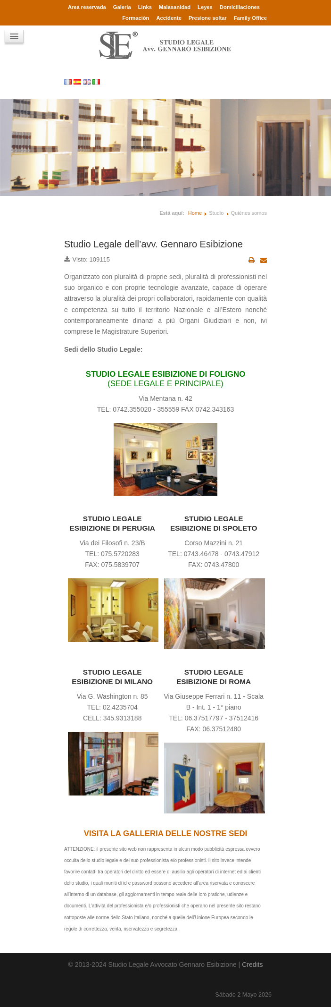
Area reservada (87, 7)
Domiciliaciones (240, 7)
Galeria (122, 7)
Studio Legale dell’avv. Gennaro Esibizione (153, 244)
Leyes (205, 7)
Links (145, 7)
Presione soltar (208, 18)
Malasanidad (174, 7)
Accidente (168, 18)
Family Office (250, 18)
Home (195, 213)
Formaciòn (135, 18)
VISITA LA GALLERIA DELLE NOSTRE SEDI (166, 833)
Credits (252, 964)
